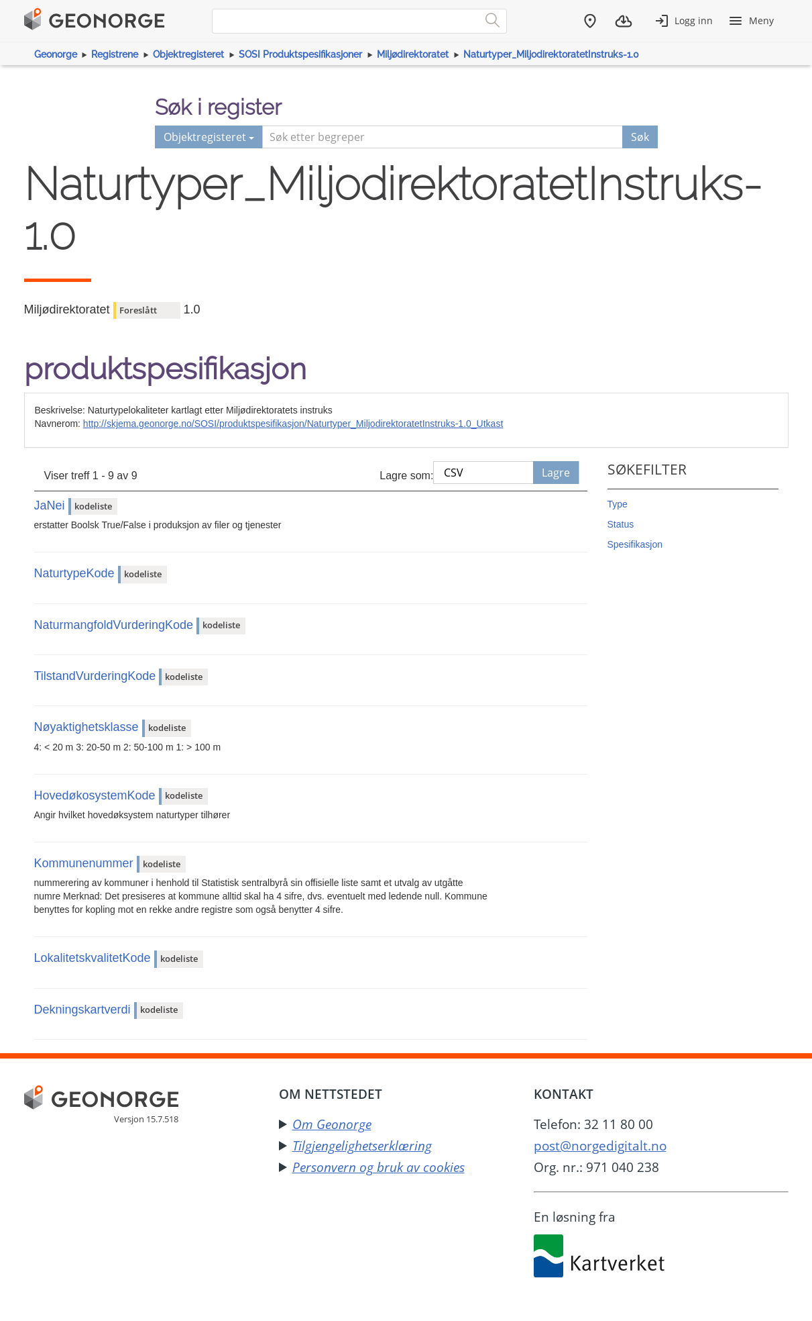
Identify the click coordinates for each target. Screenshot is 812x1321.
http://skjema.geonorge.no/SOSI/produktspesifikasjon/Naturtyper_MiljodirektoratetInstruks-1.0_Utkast (293, 423)
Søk (640, 137)
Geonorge (55, 54)
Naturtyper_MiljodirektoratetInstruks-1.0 (551, 54)
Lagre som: (406, 475)
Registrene (114, 54)
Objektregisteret (188, 54)
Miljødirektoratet (413, 54)
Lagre (556, 472)
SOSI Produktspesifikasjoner (300, 54)
